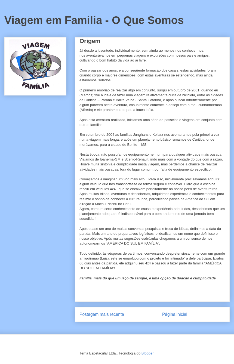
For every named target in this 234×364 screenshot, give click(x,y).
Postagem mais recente (101, 314)
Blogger (147, 353)
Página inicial (174, 314)
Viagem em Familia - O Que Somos (94, 20)
